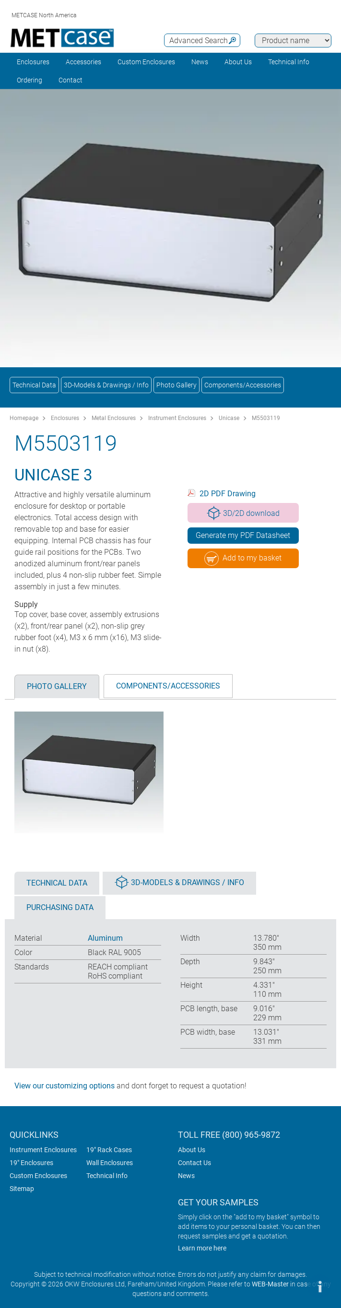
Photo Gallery (176, 385)
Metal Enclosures (114, 418)
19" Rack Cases (109, 1150)
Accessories (83, 62)
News (199, 62)
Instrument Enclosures (177, 418)
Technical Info (107, 1176)
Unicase (229, 418)
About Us (191, 1150)
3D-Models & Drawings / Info (106, 385)
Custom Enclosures (146, 62)
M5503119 (266, 418)
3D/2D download (243, 513)
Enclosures (33, 62)
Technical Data (34, 385)
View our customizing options (64, 1085)
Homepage (24, 418)
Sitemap (22, 1188)
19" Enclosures (31, 1163)
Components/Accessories (242, 385)
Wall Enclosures (109, 1163)
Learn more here (202, 1248)
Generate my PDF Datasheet (243, 535)
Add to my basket (243, 558)
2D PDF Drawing (228, 493)
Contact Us (194, 1163)
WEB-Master (270, 1284)
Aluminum (105, 938)
